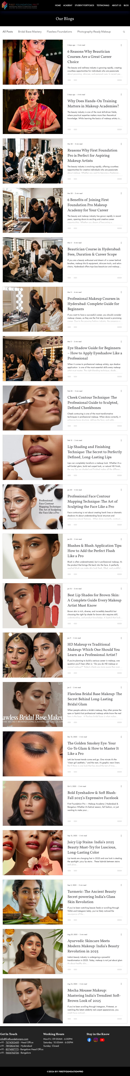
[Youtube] (102, 1039)
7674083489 (12, 1042)
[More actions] (122, 45)
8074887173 (12, 1049)
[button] (124, 32)
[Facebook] (89, 1039)
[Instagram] (95, 1039)
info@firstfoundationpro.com (14, 1039)
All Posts (8, 31)
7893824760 (12, 1046)
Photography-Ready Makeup (94, 31)
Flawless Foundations (59, 31)
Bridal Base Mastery (30, 31)
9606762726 (12, 1053)
